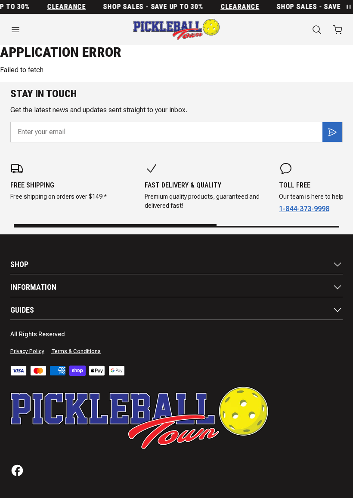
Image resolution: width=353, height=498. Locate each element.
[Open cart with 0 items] (337, 30)
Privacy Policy (27, 351)
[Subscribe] (332, 132)
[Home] (176, 29)
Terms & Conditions (76, 351)
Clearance (69, 6)
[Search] (317, 30)
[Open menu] (58, 30)
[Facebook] (17, 470)
